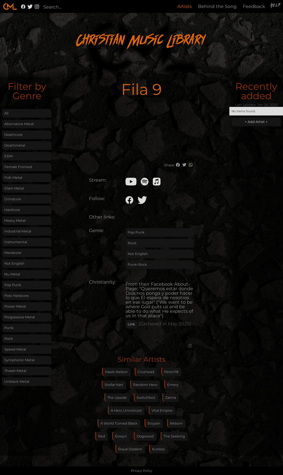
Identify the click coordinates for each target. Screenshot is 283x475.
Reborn (176, 423)
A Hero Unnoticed (126, 410)
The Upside (117, 398)
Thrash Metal (15, 371)
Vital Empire (162, 410)
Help (276, 5)
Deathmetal (14, 145)
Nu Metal (12, 274)
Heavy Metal (15, 221)
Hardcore (12, 210)
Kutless (158, 449)
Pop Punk (12, 285)
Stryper (153, 423)
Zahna (170, 398)
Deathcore (13, 135)
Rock (8, 339)
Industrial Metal (17, 231)
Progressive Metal (19, 317)
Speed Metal (15, 349)
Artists (184, 6)
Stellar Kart (113, 385)
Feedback (254, 6)
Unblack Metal (16, 381)
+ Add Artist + (256, 122)
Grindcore (12, 199)
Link (131, 324)
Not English (14, 263)
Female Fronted (18, 167)
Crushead (146, 372)
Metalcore (12, 253)
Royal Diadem (130, 449)
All (6, 113)
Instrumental (15, 242)
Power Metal (15, 306)
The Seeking (174, 436)
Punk (9, 328)
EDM (8, 156)
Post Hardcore (16, 296)
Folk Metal (13, 178)
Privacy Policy (141, 471)
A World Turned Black (119, 423)
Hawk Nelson (116, 372)
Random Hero (145, 385)
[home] (10, 6)
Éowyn (121, 436)
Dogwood (145, 436)
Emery (173, 385)
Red (101, 436)
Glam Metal (14, 188)
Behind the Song (217, 6)
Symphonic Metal (19, 360)
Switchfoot (146, 398)
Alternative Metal (19, 124)
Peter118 (171, 372)
